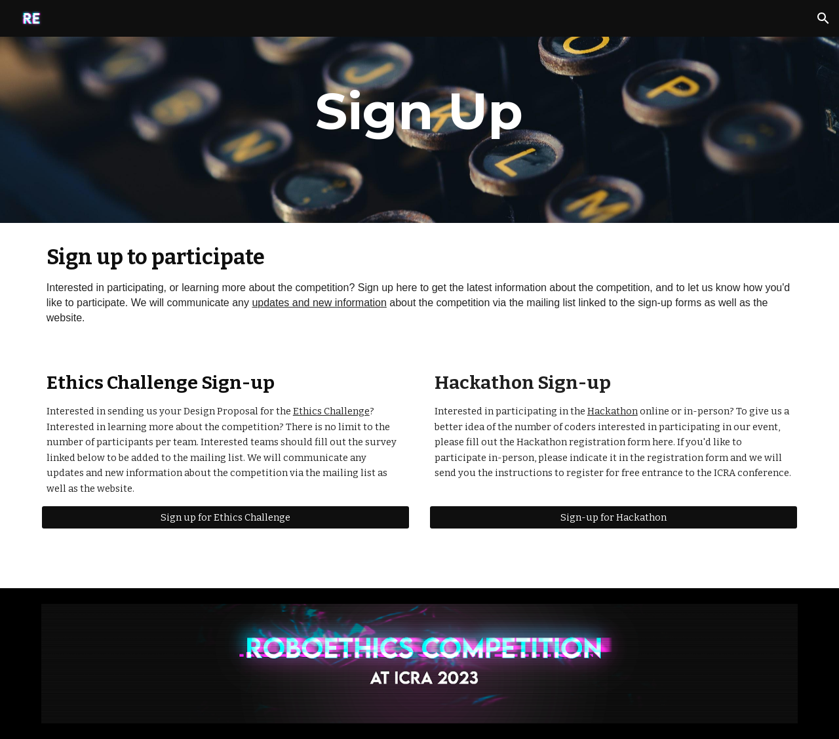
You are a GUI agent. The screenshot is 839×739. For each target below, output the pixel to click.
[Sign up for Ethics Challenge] (225, 517)
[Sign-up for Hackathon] (613, 517)
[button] (823, 18)
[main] (419, 111)
